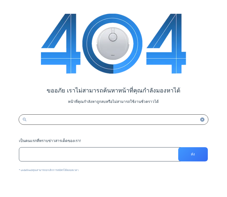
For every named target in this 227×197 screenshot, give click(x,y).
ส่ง (193, 154)
